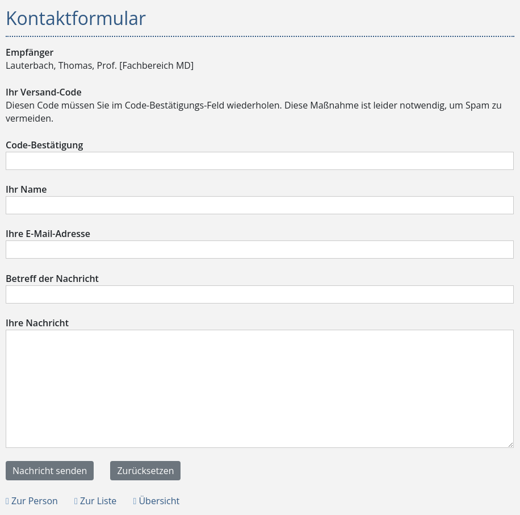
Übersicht (156, 501)
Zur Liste (95, 501)
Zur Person (32, 501)
